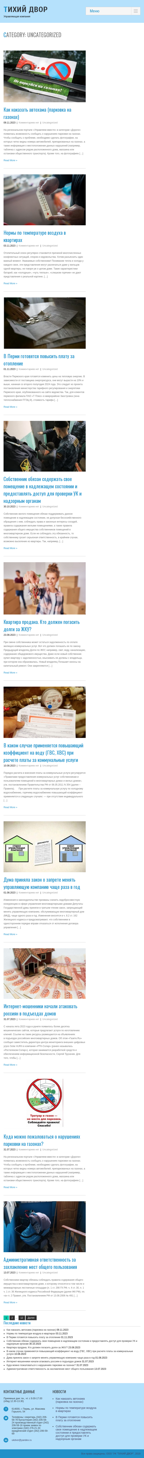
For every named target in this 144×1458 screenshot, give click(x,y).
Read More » (10, 160)
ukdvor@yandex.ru (22, 1440)
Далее (31, 1317)
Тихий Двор (26, 9)
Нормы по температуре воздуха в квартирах (31, 1333)
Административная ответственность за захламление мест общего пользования (40, 1263)
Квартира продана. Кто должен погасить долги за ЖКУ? (37, 1347)
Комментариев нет (29, 122)
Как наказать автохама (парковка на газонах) (31, 1329)
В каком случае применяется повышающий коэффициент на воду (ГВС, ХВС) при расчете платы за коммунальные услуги (43, 752)
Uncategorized (50, 122)
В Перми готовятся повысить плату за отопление (33, 1337)
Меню (94, 11)
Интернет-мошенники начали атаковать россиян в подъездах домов (40, 1009)
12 (21, 1317)
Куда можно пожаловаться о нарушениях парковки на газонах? (42, 1140)
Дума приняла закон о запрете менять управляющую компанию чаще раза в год (42, 883)
